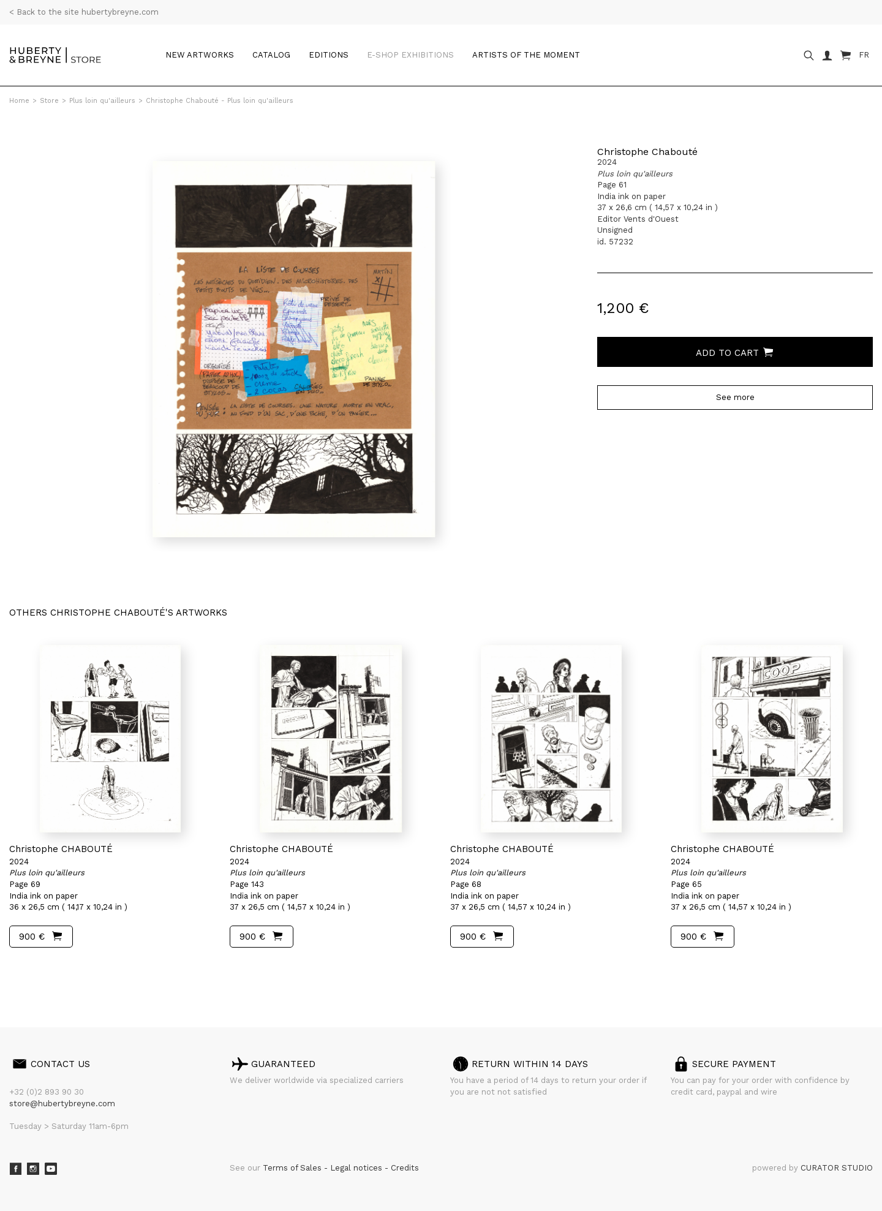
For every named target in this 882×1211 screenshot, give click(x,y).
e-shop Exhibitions (410, 54)
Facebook (15, 1169)
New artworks (199, 54)
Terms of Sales (293, 1167)
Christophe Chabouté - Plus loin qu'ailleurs (219, 101)
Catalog (271, 54)
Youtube (51, 1169)
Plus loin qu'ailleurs (102, 101)
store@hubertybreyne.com (62, 1103)
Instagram (33, 1169)
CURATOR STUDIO (837, 1167)
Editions (329, 54)
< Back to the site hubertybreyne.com (84, 12)
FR (864, 54)
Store (49, 101)
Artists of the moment (526, 54)
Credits (405, 1167)
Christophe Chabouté (647, 151)
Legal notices (357, 1167)
